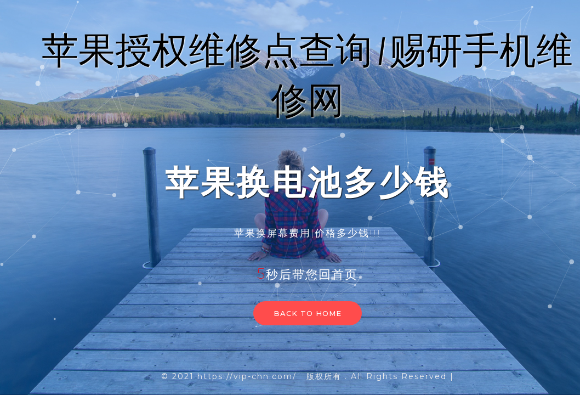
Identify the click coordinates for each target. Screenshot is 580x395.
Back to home (308, 313)
